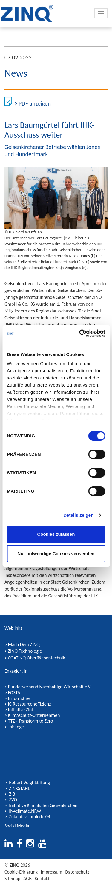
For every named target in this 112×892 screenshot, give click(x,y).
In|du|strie (19, 698)
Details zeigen (78, 515)
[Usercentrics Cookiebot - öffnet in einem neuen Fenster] (79, 333)
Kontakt (42, 878)
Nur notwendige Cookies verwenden (55, 553)
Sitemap (12, 878)
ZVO (13, 800)
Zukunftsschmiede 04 (29, 816)
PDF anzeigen (33, 103)
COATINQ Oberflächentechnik (36, 658)
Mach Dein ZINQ (24, 644)
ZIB (12, 794)
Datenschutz (77, 872)
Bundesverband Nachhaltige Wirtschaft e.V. (49, 687)
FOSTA (13, 692)
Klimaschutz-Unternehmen (34, 715)
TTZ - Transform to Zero (30, 721)
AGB (27, 878)
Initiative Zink (21, 709)
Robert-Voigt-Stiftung (29, 782)
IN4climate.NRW (25, 811)
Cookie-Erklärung (21, 872)
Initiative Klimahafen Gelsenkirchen (43, 805)
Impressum (51, 872)
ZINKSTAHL (19, 788)
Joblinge (16, 727)
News (15, 73)
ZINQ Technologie (25, 651)
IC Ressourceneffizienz (29, 704)
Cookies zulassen (56, 534)
